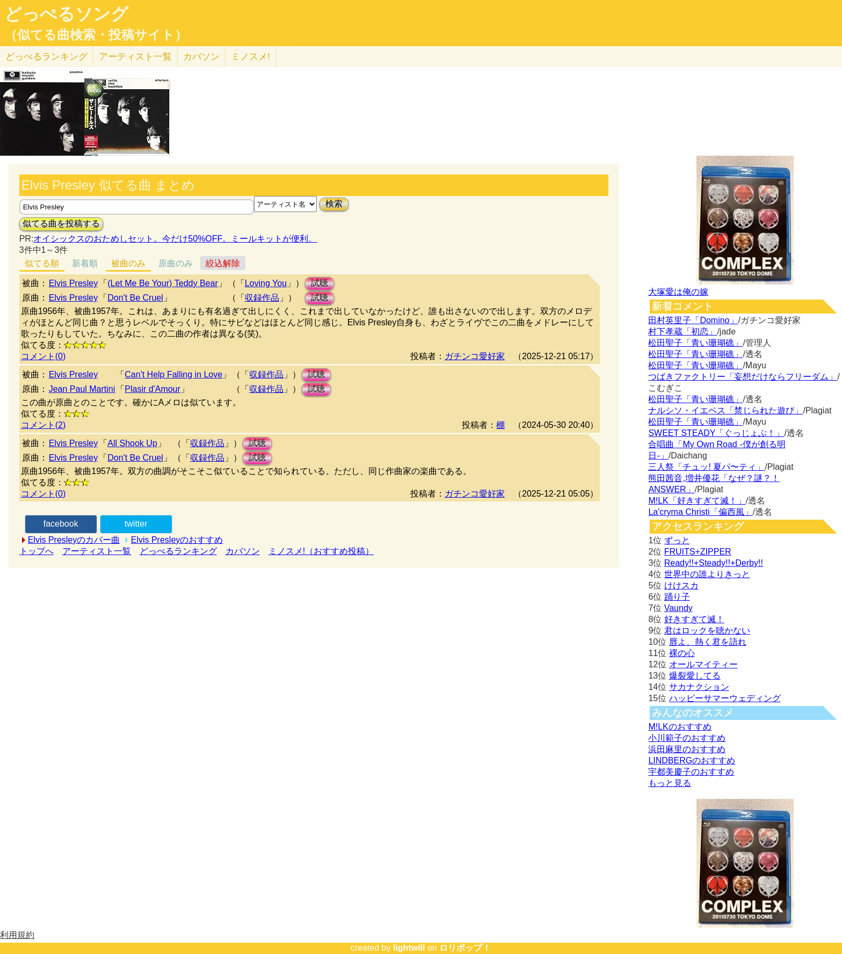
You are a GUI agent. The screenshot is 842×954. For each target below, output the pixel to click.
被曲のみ (128, 263)
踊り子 (677, 596)
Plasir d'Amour (152, 389)
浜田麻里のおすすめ (686, 749)
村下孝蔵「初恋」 (682, 331)
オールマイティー (703, 664)
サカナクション (699, 686)
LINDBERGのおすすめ (691, 760)
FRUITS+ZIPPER (697, 551)
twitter (136, 523)
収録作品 (262, 297)
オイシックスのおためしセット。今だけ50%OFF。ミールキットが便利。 (175, 238)
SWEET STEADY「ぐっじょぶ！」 (716, 433)
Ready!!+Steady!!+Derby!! (713, 562)
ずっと (677, 540)
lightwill (409, 947)
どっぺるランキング (178, 551)
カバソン (201, 57)
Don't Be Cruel (135, 297)
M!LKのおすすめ (679, 726)
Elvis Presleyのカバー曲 (74, 539)
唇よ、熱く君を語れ (707, 641)
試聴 (319, 283)
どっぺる (46, 57)
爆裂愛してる (695, 675)
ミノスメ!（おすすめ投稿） (321, 551)
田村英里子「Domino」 (693, 320)
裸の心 (682, 653)
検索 (334, 203)
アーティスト (135, 57)
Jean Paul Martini (82, 389)
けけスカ (681, 585)
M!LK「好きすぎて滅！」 (696, 500)
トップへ (36, 551)
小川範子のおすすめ (686, 737)
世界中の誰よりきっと (707, 574)
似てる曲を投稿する (61, 223)
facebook (60, 523)
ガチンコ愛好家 (475, 356)
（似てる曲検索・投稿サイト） (95, 35)
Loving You (266, 283)
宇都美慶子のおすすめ (691, 771)
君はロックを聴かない (707, 630)
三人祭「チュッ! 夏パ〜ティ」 (706, 466)
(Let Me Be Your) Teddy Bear (162, 283)
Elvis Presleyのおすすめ (177, 539)
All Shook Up (132, 443)
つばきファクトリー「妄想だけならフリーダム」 (742, 376)
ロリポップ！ (465, 947)
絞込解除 (223, 263)
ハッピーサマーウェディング (725, 698)
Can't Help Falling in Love (173, 374)
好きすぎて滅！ (694, 619)
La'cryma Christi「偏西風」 (700, 511)
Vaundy (678, 608)
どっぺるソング (66, 14)
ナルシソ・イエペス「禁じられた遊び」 (725, 410)
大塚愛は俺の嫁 (678, 291)
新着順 (85, 263)
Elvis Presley (73, 283)
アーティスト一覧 (96, 551)
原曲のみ (175, 263)
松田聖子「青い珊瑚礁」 (695, 342)
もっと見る (669, 783)
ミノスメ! (250, 57)
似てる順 (42, 263)
